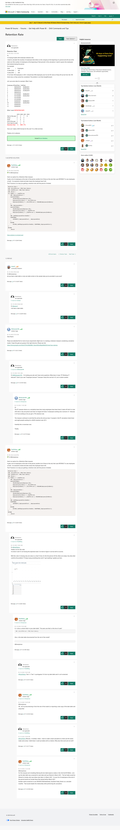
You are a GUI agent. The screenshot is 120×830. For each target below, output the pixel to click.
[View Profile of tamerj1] (13, 268)
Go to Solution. (43, 138)
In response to (15, 302)
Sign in (100, 16)
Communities (54, 11)
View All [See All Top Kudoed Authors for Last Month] (83, 149)
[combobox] (94, 19)
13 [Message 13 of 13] (16, 316)
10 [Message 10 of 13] (16, 385)
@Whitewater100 (17, 377)
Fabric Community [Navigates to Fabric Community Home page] (23, 12)
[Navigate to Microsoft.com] (9, 12)
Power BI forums (11, 28)
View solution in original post (15, 237)
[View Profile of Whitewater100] (15, 331)
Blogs (62, 11)
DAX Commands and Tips (59, 28)
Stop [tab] (99, 78)
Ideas (47, 11)
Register (94, 16)
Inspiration (40, 11)
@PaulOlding (16, 551)
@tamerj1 (15, 308)
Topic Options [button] (70, 38)
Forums (33, 11)
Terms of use (103, 819)
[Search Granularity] (67, 19)
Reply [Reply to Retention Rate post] (71, 149)
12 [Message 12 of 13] (12, 283)
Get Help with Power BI (37, 28)
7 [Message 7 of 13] (23, 750)
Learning (68, 11)
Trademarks (111, 819)
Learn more (87, 22)
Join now (7, 6)
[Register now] (87, 74)
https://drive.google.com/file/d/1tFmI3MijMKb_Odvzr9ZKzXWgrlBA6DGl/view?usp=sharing (32, 347)
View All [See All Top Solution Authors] (83, 114)
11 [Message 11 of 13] (19, 436)
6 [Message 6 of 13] (23, 718)
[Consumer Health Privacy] (27, 824)
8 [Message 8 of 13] (23, 793)
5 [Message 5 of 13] (23, 684)
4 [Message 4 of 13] (19, 654)
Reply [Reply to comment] (71, 246)
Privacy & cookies (93, 819)
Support (75, 11)
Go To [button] (110, 16)
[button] (60, 38)
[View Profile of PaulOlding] (14, 165)
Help (105, 16)
